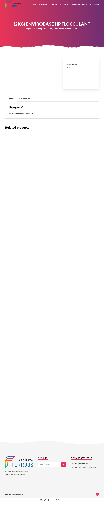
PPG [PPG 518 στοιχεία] (74, 499)
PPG (45, 29)
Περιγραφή (11, 99)
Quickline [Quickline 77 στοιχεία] (76, 502)
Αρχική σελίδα (31, 29)
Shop (40, 29)
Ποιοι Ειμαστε (44, 4)
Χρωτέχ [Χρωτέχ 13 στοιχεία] (93, 502)
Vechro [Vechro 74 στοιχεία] (85, 502)
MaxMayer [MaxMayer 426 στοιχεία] (83, 499)
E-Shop (54, 4)
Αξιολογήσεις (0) (24, 99)
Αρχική (33, 4)
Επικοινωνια (65, 4)
